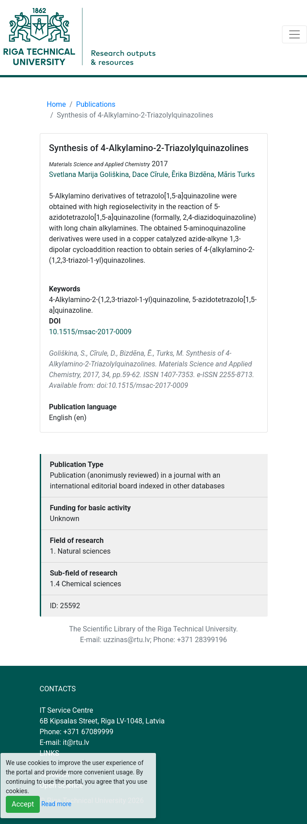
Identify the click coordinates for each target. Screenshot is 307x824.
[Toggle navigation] (294, 34)
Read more (56, 803)
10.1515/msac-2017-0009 (90, 332)
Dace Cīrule (150, 174)
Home (56, 104)
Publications (95, 104)
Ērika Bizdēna (193, 174)
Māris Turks (236, 174)
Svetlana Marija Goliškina (89, 174)
